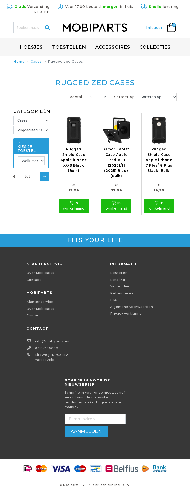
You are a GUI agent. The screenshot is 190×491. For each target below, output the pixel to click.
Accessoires (112, 47)
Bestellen (118, 273)
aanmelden (86, 431)
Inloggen (154, 27)
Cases (36, 61)
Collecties (155, 47)
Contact (34, 279)
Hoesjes (31, 47)
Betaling (117, 279)
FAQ (114, 300)
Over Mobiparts (40, 273)
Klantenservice (40, 302)
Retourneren (121, 293)
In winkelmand (73, 205)
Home (19, 61)
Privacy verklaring (126, 313)
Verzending (120, 286)
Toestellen (69, 47)
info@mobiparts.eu (52, 341)
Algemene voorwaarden (131, 307)
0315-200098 (46, 348)
